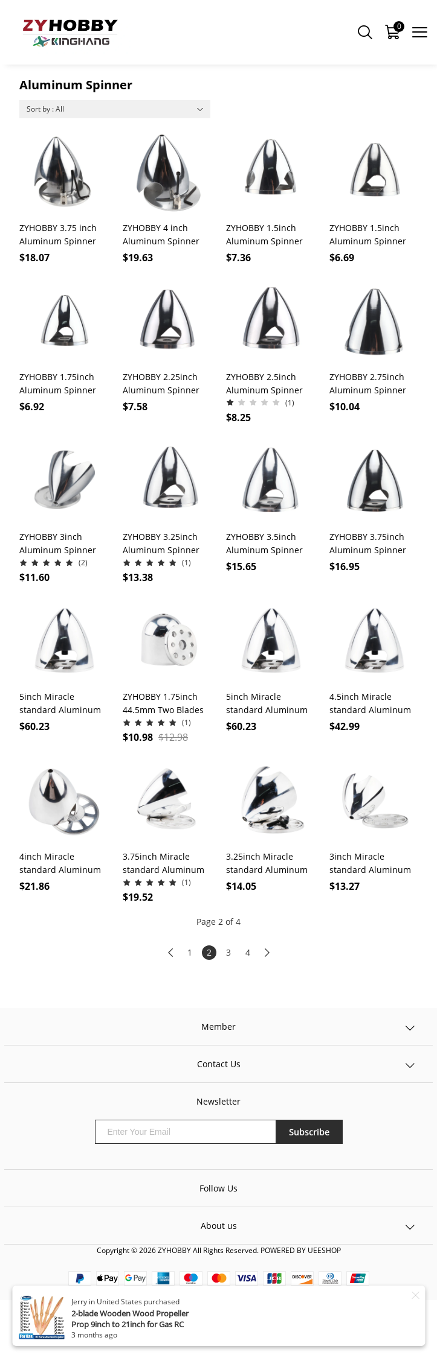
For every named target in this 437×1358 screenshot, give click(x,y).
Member (218, 1026)
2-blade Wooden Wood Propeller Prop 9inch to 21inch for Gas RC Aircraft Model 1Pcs (130, 1324)
